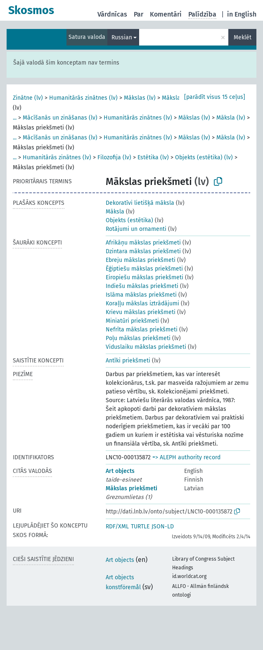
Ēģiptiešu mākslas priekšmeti (144, 268)
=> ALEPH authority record (186, 457)
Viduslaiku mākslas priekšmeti (146, 346)
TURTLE (140, 526)
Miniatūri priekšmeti (132, 320)
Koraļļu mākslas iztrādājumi (142, 303)
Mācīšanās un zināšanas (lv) (60, 117)
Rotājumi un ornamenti (136, 229)
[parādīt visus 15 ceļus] (214, 97)
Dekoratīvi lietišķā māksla (140, 202)
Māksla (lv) (176, 97)
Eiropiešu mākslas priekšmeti (144, 277)
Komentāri (166, 14)
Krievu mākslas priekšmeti (140, 312)
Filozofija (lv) (114, 157)
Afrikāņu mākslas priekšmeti (143, 242)
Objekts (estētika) (129, 220)
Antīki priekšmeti (128, 360)
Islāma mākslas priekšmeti (141, 294)
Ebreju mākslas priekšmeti (140, 260)
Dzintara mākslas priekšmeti (143, 251)
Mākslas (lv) (140, 97)
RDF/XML (117, 526)
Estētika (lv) (153, 157)
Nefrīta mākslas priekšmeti (142, 329)
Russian (121, 37)
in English (241, 14)
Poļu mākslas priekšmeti (138, 338)
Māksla (115, 211)
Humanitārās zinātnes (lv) (83, 97)
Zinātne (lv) (28, 97)
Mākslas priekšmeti (131, 488)
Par (138, 14)
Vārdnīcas (112, 14)
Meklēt (242, 37)
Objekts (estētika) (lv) (204, 157)
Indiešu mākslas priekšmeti (142, 286)
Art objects (120, 471)
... (15, 117)
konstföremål (123, 587)
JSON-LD (163, 526)
